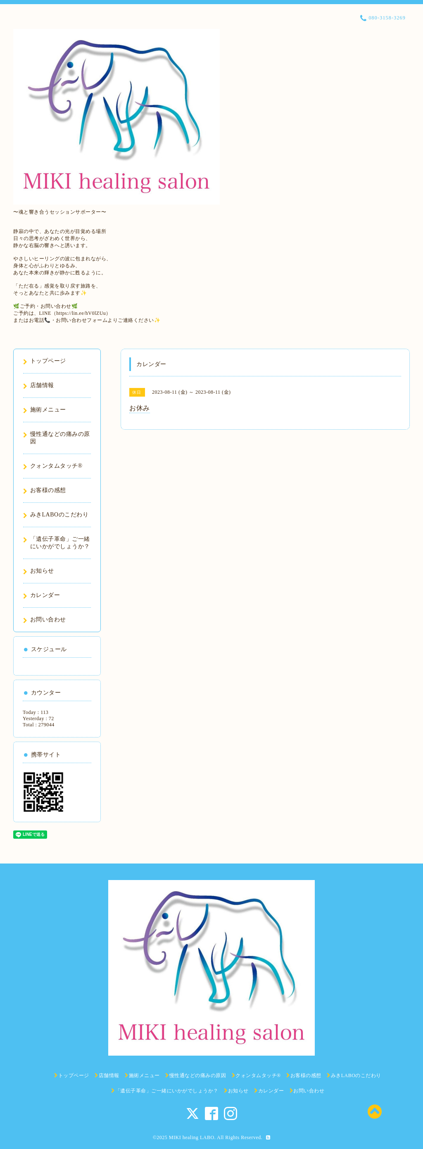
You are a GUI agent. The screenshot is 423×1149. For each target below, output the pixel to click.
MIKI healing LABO (191, 1137)
